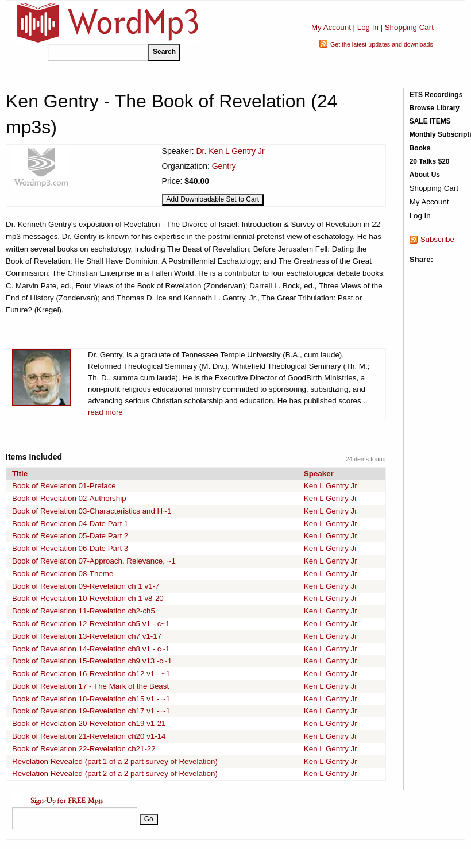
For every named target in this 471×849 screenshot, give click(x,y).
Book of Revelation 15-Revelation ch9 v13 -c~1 (92, 661)
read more (105, 412)
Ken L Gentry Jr (330, 485)
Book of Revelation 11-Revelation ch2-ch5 (83, 611)
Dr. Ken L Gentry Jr (230, 151)
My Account (331, 27)
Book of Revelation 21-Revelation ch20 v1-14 (88, 736)
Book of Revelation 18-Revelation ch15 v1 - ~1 (91, 698)
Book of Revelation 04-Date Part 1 (70, 523)
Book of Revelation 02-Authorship (69, 498)
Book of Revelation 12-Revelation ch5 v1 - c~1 (91, 623)
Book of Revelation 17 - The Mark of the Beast (90, 686)
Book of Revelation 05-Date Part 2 (70, 535)
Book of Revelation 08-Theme (62, 573)
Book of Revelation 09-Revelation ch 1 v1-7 (85, 586)
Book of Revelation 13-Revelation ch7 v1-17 (86, 636)
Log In (368, 27)
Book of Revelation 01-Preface (64, 485)
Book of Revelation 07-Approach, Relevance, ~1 (94, 561)
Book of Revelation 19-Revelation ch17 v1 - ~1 (91, 711)
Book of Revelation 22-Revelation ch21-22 (84, 748)
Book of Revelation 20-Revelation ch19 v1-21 (88, 723)
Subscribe (437, 239)
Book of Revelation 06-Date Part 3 (70, 548)
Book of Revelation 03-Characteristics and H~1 (91, 511)
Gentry (224, 166)
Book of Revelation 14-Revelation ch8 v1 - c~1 (91, 649)
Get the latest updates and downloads (381, 44)
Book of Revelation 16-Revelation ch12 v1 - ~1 (91, 673)
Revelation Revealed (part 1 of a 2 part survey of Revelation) (115, 761)
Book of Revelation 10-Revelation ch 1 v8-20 (88, 598)
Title (20, 473)
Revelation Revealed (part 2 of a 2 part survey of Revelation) (115, 773)
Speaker (319, 473)
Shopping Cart (409, 27)
